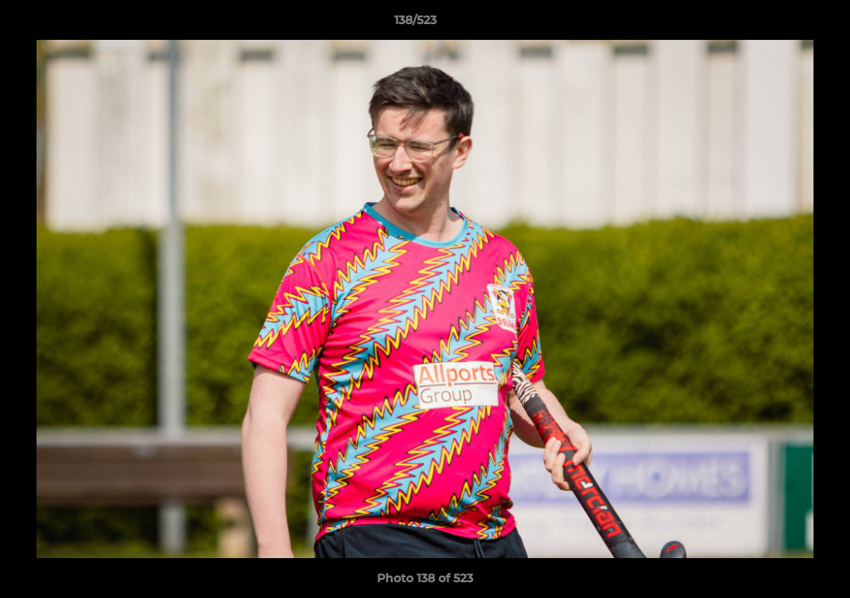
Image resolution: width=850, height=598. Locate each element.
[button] (780, 24)
